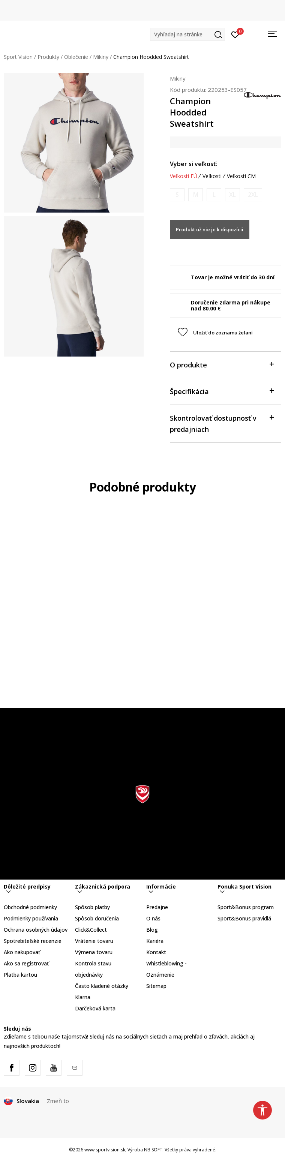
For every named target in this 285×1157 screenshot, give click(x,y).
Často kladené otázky (101, 985)
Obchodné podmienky (30, 907)
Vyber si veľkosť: (193, 163)
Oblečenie (76, 56)
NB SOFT (153, 1150)
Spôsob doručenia (97, 918)
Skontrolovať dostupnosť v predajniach (222, 423)
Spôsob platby (92, 907)
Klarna (82, 997)
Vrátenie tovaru (94, 940)
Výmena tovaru (93, 952)
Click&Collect (91, 929)
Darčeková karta (95, 1008)
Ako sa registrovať (26, 963)
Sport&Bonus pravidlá (244, 918)
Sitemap (156, 985)
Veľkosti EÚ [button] (183, 176)
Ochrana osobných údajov (36, 929)
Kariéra (155, 940)
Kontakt (156, 952)
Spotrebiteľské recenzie (33, 940)
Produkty (48, 56)
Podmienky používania (31, 918)
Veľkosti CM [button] (241, 176)
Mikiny (100, 56)
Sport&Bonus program (246, 907)
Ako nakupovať (22, 952)
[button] (187, 34)
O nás (153, 918)
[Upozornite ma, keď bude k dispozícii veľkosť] (177, 194)
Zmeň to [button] (58, 1101)
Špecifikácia (222, 391)
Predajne (157, 907)
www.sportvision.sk (104, 1150)
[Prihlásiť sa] (235, 34)
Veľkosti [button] (212, 176)
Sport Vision (18, 56)
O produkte (222, 364)
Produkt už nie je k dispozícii (209, 229)
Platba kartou (20, 974)
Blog (152, 929)
